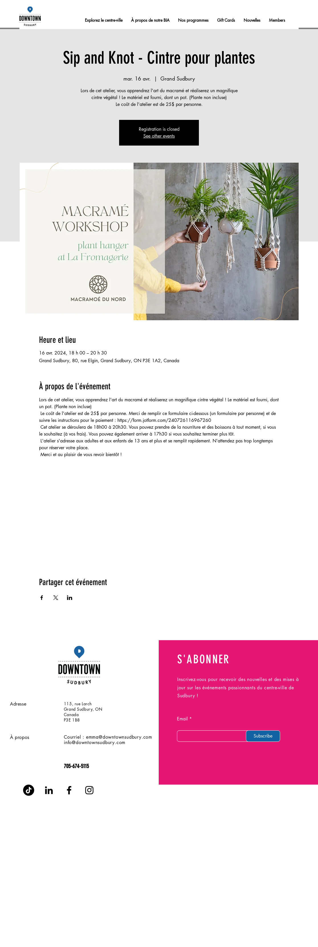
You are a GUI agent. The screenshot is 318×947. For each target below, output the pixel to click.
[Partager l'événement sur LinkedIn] (69, 597)
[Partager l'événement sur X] (55, 597)
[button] (277, 20)
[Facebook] (69, 790)
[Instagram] (89, 790)
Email (182, 719)
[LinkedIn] (48, 790)
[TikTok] (28, 790)
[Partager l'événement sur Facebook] (41, 597)
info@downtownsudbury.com (94, 742)
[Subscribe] (263, 736)
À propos (19, 737)
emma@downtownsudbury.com (119, 737)
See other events (159, 136)
